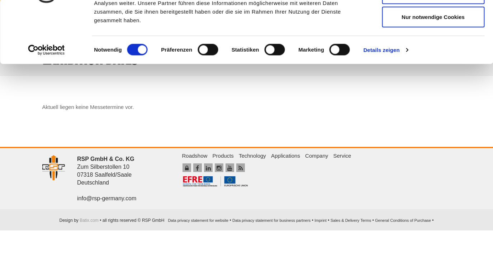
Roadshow (195, 156)
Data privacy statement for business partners (271, 220)
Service (342, 156)
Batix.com (89, 220)
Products (223, 156)
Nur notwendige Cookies (433, 66)
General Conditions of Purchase (403, 220)
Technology (252, 156)
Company (316, 156)
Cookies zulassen (433, 19)
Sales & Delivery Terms (351, 220)
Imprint (320, 220)
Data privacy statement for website (198, 220)
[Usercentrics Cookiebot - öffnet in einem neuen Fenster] (46, 99)
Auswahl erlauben (433, 42)
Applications (285, 156)
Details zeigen (381, 99)
